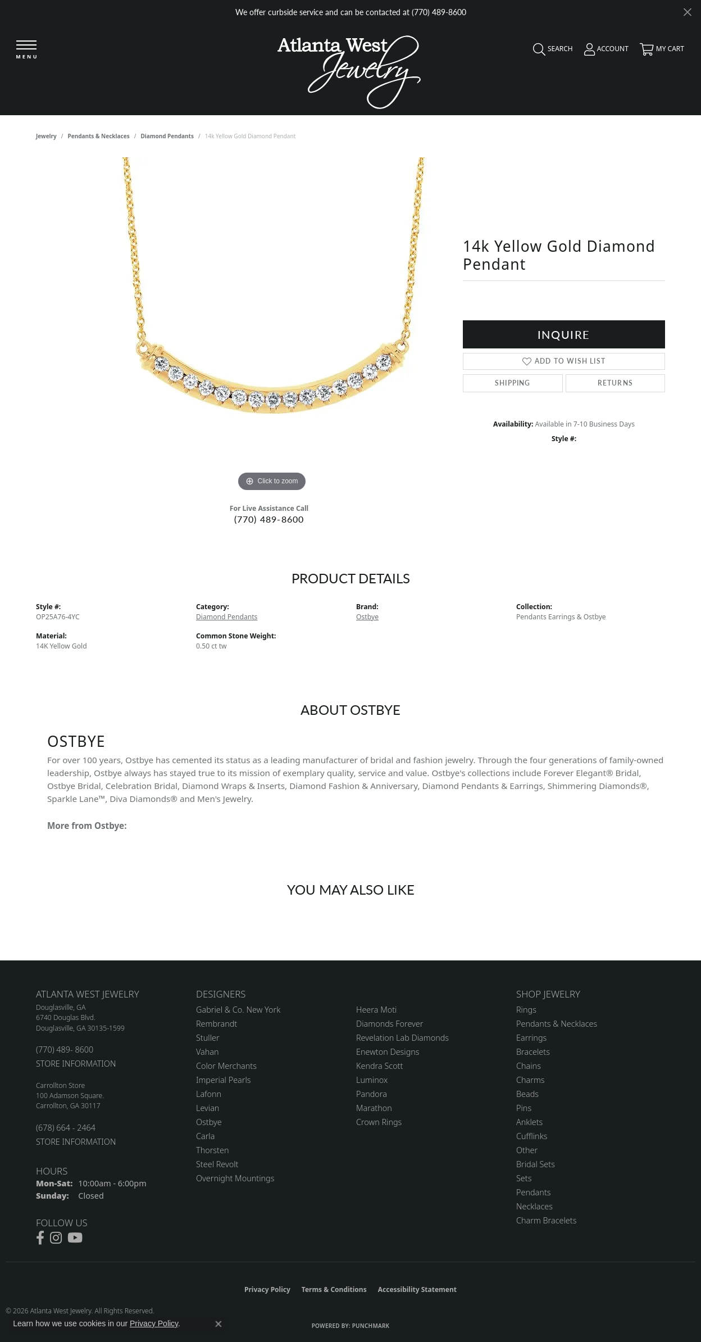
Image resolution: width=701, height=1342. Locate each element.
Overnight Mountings (235, 1178)
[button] (550, 51)
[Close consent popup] (218, 1324)
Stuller (208, 1037)
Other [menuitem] (527, 1150)
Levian (207, 1108)
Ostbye (367, 617)
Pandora (371, 1094)
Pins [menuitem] (523, 1108)
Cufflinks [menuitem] (532, 1136)
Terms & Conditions (334, 1289)
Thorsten (212, 1150)
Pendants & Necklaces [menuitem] (556, 1023)
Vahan (207, 1051)
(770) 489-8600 (269, 519)
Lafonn (208, 1094)
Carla (205, 1136)
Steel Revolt (217, 1164)
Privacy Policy (267, 1289)
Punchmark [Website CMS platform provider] (371, 1326)
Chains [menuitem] (528, 1065)
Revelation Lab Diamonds (402, 1037)
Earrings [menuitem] (531, 1037)
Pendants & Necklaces (99, 136)
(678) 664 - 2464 (65, 1127)
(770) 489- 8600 (64, 1049)
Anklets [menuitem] (529, 1122)
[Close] (687, 12)
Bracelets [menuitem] (533, 1051)
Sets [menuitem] (523, 1178)
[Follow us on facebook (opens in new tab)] (40, 1238)
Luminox (372, 1079)
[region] (271, 326)
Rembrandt (216, 1023)
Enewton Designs (388, 1051)
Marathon (374, 1108)
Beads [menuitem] (527, 1094)
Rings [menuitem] (526, 1009)
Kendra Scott (379, 1065)
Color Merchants (226, 1065)
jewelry (46, 136)
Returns (615, 383)
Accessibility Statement (417, 1289)
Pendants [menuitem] (533, 1192)
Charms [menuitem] (530, 1079)
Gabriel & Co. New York (238, 1009)
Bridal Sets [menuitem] (535, 1164)
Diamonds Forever (389, 1023)
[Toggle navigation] (26, 50)
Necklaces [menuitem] (534, 1206)
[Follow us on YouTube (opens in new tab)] (75, 1238)
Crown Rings (379, 1122)
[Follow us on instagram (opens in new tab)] (56, 1238)
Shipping (513, 383)
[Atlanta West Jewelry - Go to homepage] (349, 69)
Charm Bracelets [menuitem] (546, 1220)
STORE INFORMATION (76, 1063)
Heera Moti (376, 1009)
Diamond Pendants (167, 136)
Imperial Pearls (223, 1079)
